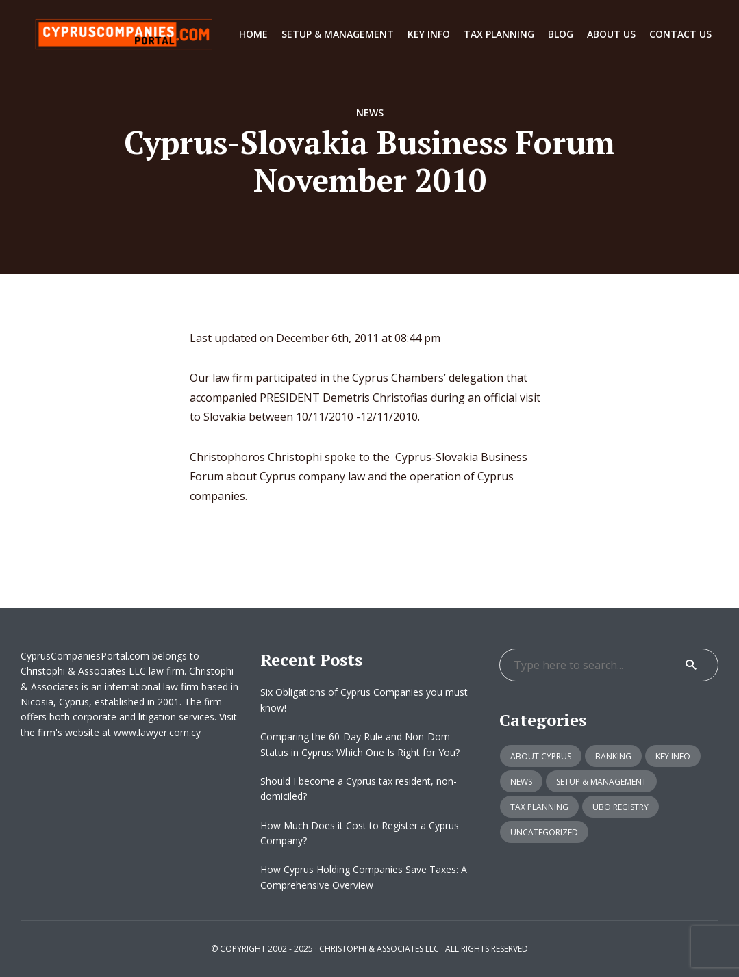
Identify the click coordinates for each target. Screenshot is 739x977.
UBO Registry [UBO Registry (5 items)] (620, 807)
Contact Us (680, 33)
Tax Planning (499, 33)
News (370, 112)
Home (253, 33)
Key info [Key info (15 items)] (672, 756)
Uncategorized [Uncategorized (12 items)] (544, 832)
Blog (560, 33)
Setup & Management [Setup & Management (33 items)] (601, 781)
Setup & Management (337, 33)
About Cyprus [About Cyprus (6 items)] (540, 756)
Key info (429, 33)
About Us (611, 33)
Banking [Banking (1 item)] (613, 756)
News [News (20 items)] (521, 781)
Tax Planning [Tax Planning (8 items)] (539, 807)
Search (691, 665)
